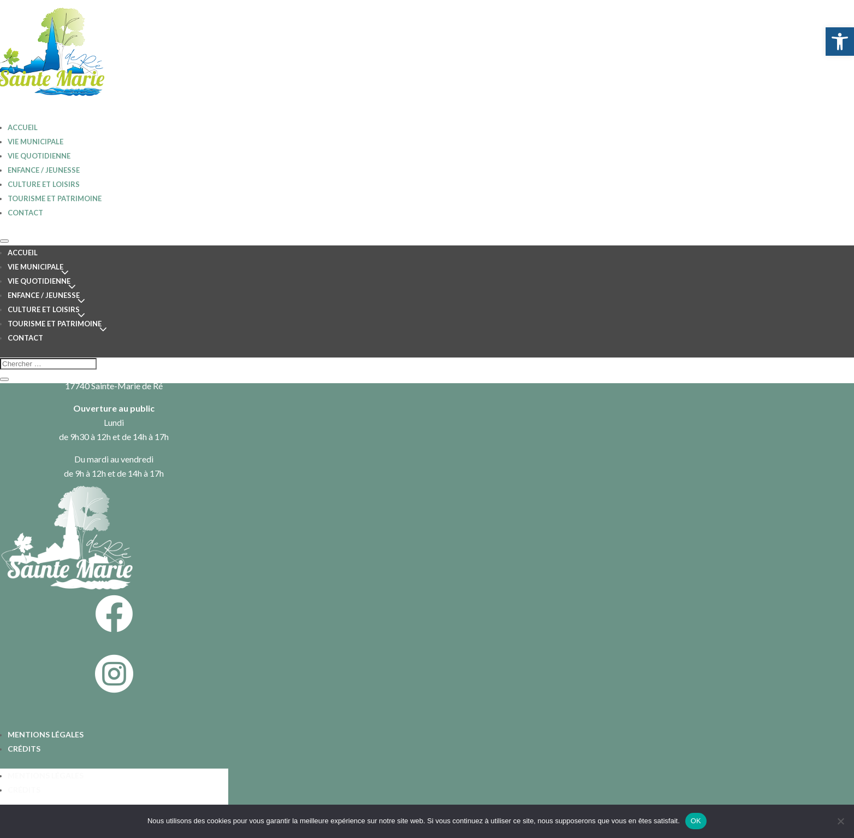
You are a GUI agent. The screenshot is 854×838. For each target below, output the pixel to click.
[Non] (840, 821)
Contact (25, 212)
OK (696, 821)
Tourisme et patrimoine (55, 198)
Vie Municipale (35, 141)
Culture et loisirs (44, 184)
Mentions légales (46, 734)
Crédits (24, 748)
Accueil (23, 252)
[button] (840, 41)
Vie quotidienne (39, 155)
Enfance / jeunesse (44, 170)
